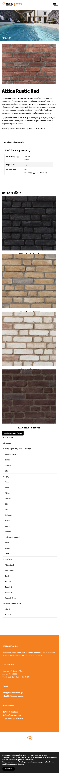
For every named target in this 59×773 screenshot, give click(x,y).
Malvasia (8, 515)
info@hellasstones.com (13, 696)
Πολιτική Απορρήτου (12, 715)
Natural (8, 521)
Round (7, 460)
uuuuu (56, 6)
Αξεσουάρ (7, 443)
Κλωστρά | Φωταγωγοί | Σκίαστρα (17, 449)
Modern (8, 615)
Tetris (7, 543)
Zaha (7, 554)
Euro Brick (9, 587)
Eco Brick (9, 582)
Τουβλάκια (7, 559)
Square (8, 465)
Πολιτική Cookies (10, 712)
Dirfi (6, 504)
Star (6, 471)
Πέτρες (6, 477)
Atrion (7, 493)
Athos (7, 488)
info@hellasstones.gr (13, 693)
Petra (7, 526)
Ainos (7, 482)
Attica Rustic (39, 128)
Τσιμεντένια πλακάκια (12, 604)
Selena (8, 532)
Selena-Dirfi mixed (12, 537)
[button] (52, 48)
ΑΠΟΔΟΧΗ (9, 769)
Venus (7, 548)
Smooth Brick (10, 598)
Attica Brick (9, 565)
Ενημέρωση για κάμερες (13, 718)
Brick (7, 576)
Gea (6, 510)
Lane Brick (9, 593)
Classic (8, 499)
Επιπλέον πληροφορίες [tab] (14, 142)
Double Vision (10, 454)
